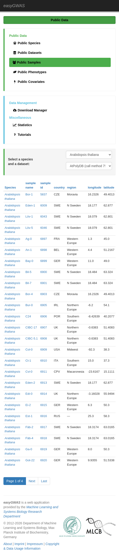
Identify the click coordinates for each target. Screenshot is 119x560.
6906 (43, 316)
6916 (43, 416)
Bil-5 (28, 272)
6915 (43, 405)
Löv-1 (29, 216)
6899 (43, 261)
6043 (43, 216)
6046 (43, 227)
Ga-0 (29, 449)
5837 (43, 194)
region (71, 187)
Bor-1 (29, 194)
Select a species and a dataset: (20, 161)
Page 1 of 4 (14, 481)
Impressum (35, 544)
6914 (43, 393)
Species (10, 187)
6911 (43, 371)
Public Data (59, 20)
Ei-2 (28, 405)
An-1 (29, 250)
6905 (43, 305)
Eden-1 (30, 205)
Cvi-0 (29, 371)
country (59, 187)
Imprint (19, 544)
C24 (28, 316)
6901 (43, 283)
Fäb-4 (29, 438)
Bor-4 (29, 294)
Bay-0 (29, 261)
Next (32, 481)
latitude (109, 187)
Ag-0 (29, 239)
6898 (43, 250)
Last (44, 481)
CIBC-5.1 (32, 338)
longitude (94, 187)
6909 (43, 349)
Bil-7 (28, 283)
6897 (43, 239)
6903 (43, 294)
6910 (43, 360)
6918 (43, 438)
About (7, 544)
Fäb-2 (29, 427)
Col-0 (29, 349)
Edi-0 (29, 393)
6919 (43, 449)
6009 (43, 205)
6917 (43, 427)
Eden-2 (30, 382)
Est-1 (29, 416)
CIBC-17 (31, 327)
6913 (43, 382)
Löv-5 (29, 227)
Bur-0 (29, 305)
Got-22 (30, 460)
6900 (43, 272)
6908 (43, 338)
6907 (43, 327)
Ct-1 (28, 360)
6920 (43, 460)
